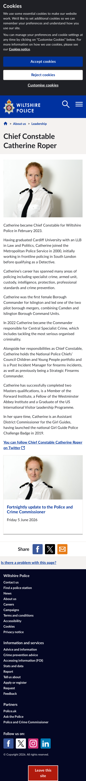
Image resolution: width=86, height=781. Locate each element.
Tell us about (12, 677)
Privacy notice (13, 632)
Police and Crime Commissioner (25, 722)
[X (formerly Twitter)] (21, 743)
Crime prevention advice (20, 655)
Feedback (10, 693)
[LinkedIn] (46, 743)
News (7, 593)
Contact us (11, 582)
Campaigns (11, 610)
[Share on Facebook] (38, 549)
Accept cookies (43, 61)
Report (8, 671)
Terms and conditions (18, 615)
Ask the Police (13, 716)
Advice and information (20, 649)
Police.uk (9, 711)
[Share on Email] (62, 549)
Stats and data (13, 666)
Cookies (9, 626)
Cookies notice (19, 49)
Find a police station (17, 588)
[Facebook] (8, 743)
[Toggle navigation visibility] (79, 104)
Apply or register (15, 682)
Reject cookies (43, 75)
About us (19, 124)
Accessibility (12, 621)
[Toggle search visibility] (66, 104)
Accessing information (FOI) (23, 660)
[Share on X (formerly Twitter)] (50, 549)
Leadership (39, 124)
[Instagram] (33, 743)
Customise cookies (43, 85)
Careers (8, 604)
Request (9, 688)
